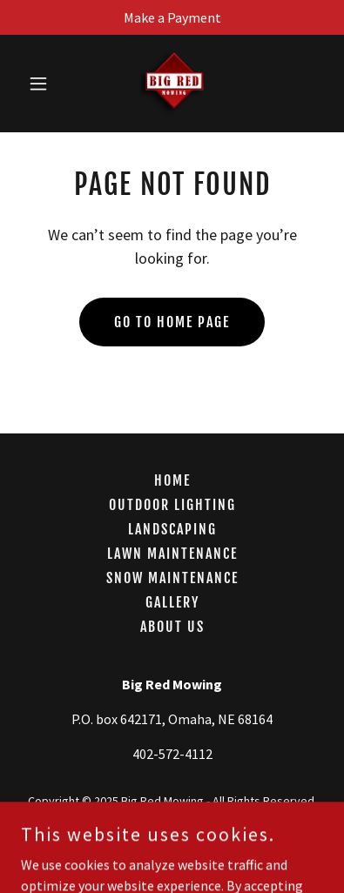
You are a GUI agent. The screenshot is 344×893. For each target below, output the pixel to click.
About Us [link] (172, 626)
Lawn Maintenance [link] (172, 553)
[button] (43, 83)
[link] (171, 83)
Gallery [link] (172, 602)
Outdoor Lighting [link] (172, 505)
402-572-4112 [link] (172, 753)
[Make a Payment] (172, 17)
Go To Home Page (172, 322)
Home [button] (172, 480)
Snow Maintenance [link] (172, 578)
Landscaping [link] (172, 529)
